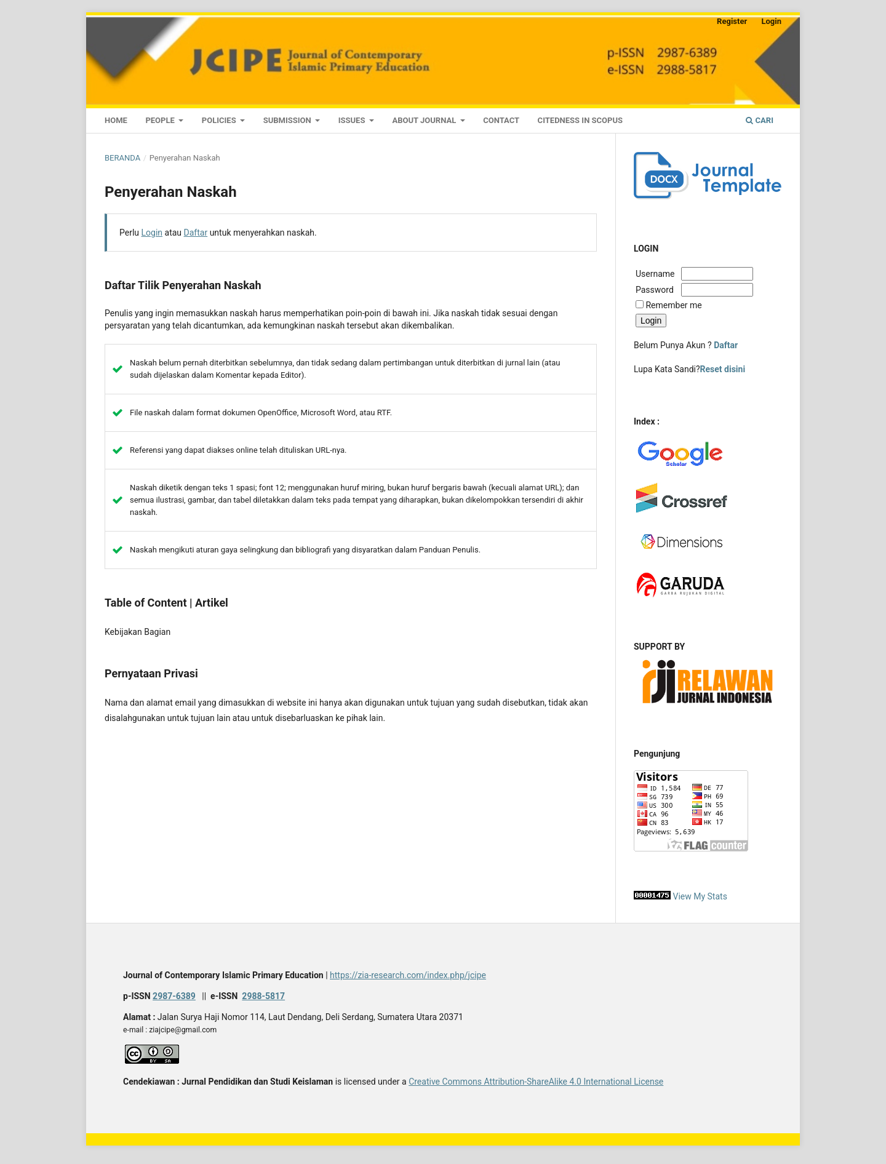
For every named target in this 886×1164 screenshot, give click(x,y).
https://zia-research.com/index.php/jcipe (408, 975)
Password (655, 290)
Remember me (673, 305)
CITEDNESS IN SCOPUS (580, 120)
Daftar (196, 232)
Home (116, 120)
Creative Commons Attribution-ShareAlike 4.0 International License (536, 1081)
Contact (501, 120)
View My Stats (699, 896)
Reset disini (723, 369)
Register (732, 21)
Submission (288, 120)
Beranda (122, 157)
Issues (352, 120)
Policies (220, 120)
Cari (759, 120)
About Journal (425, 120)
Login (771, 21)
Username (657, 274)
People (161, 120)
